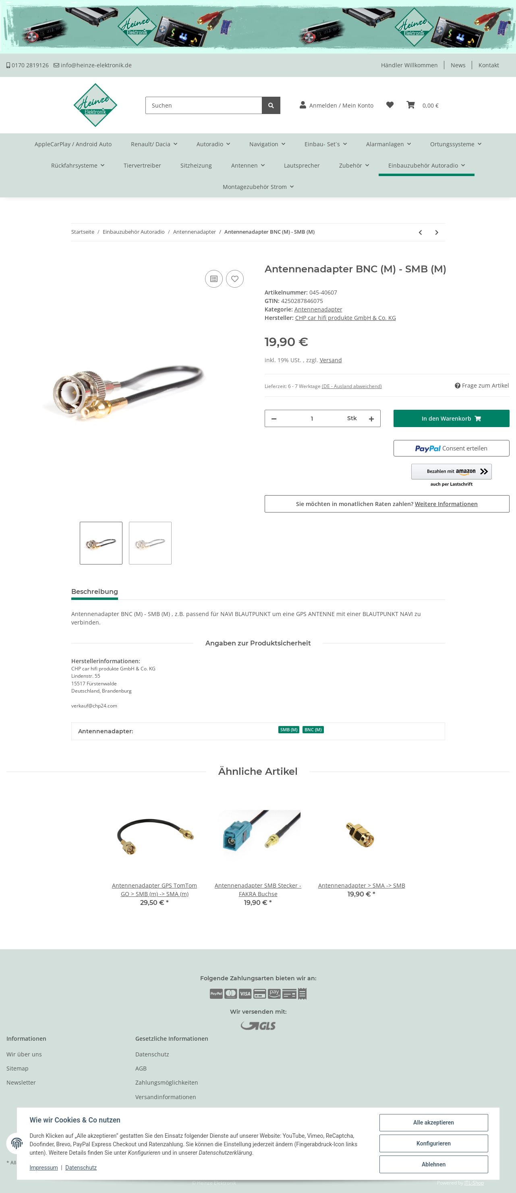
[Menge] (312, 418)
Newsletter (21, 1082)
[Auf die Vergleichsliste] (214, 279)
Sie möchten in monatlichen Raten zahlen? (387, 504)
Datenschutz (152, 1054)
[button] (336, 105)
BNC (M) (313, 729)
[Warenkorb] (422, 105)
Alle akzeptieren (433, 1122)
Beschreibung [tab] (94, 591)
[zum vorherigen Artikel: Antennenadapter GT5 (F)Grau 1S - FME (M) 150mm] (420, 232)
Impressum (44, 1168)
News (458, 65)
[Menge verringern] (274, 418)
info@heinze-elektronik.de (93, 65)
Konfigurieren (434, 1143)
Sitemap (17, 1068)
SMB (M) (288, 729)
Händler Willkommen (409, 65)
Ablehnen (434, 1164)
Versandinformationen (165, 1097)
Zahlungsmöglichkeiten (166, 1082)
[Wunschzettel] (390, 105)
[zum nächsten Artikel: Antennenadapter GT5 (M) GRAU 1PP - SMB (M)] (437, 232)
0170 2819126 (27, 65)
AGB (141, 1068)
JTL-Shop (474, 1182)
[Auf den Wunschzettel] (235, 279)
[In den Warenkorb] (12, 259)
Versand (331, 360)
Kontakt (489, 65)
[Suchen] (203, 105)
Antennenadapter (318, 309)
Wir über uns (24, 1054)
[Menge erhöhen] (371, 418)
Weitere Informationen (446, 504)
